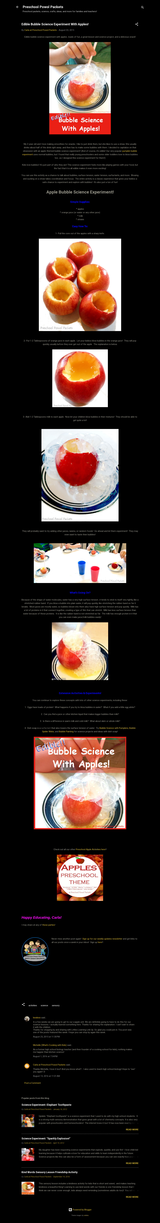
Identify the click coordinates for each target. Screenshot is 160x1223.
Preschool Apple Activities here (90, 849)
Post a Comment (32, 1083)
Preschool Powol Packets (43, 7)
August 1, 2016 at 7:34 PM (45, 1056)
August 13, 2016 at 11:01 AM (46, 1076)
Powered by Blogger (80, 1209)
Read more (132, 1129)
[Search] (142, 7)
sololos (86, 1215)
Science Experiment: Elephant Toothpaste (46, 1104)
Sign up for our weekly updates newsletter (102, 938)
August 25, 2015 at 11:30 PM (46, 1036)
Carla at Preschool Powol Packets (49, 1064)
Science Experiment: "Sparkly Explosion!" (46, 1138)
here (100, 942)
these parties (48, 925)
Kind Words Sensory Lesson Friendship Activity (50, 1172)
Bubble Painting (66, 731)
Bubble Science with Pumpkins (113, 728)
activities (33, 1005)
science (44, 1005)
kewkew (37, 1017)
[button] (136, 24)
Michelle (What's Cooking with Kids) (50, 1045)
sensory (55, 1005)
